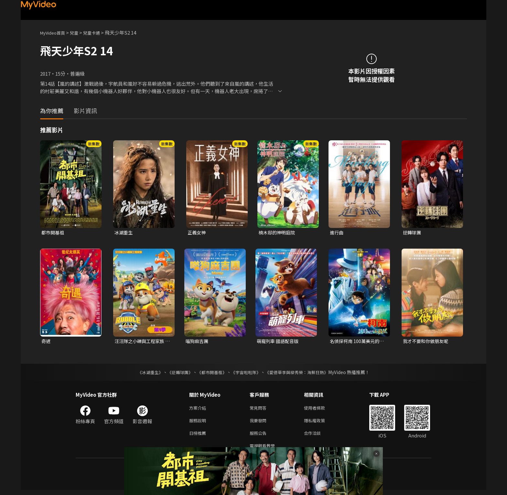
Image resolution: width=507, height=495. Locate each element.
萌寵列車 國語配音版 (279, 342)
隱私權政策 (320, 423)
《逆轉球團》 (176, 373)
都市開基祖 (53, 232)
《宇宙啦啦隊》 (246, 373)
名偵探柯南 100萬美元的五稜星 (356, 342)
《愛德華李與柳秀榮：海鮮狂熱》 (301, 373)
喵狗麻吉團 (198, 342)
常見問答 (259, 409)
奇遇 (46, 342)
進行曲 (337, 232)
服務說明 (199, 423)
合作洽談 (317, 436)
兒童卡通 (98, 32)
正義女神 (197, 232)
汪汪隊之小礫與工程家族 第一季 (141, 342)
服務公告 (259, 436)
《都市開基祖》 (210, 373)
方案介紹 (199, 409)
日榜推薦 (199, 436)
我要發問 (259, 423)
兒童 (79, 32)
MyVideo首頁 (55, 32)
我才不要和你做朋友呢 (427, 342)
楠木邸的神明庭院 (278, 232)
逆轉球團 (412, 232)
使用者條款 (320, 409)
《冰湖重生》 (144, 373)
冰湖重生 (124, 232)
